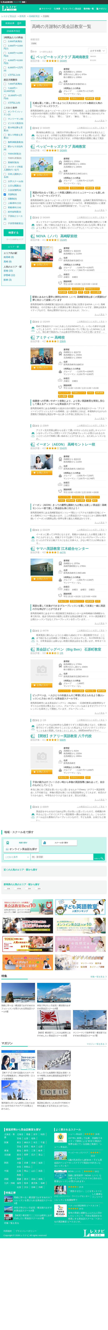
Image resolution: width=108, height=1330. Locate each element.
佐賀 (19, 1279)
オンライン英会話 (72, 9)
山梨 (40, 1238)
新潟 (19, 1246)
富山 (40, 1246)
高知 (33, 1271)
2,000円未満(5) (15, 41)
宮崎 (33, 1279)
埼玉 (35, 1234)
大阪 (19, 1254)
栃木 (33, 1238)
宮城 (19, 1230)
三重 (33, 1242)
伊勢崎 (19, 978)
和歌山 (27, 1258)
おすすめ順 (95, 50)
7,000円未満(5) (15, 84)
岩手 (35, 1226)
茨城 (19, 1238)
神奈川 (27, 1234)
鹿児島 (34, 1275)
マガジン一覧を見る (95, 1136)
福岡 (19, 1275)
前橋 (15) (8, 271)
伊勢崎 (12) (9, 275)
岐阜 (40, 1242)
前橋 (8, 978)
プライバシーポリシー (26, 1323)
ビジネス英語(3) (15, 123)
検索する (13, 232)
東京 (19, 1234)
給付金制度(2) (14, 212)
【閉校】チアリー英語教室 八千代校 (66, 821)
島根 (19, 1267)
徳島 (40, 1271)
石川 (33, 1246)
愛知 (19, 1242)
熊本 (26, 1275)
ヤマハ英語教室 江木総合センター (65, 608)
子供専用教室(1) (15, 223)
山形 (26, 1230)
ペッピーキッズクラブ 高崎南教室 (65, 60)
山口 (33, 1262)
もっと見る (97, 126)
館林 (42, 978)
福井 (19, 1250)
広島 (19, 1262)
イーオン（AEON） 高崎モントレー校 (68, 494)
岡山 (26, 1262)
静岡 (26, 1242)
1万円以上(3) (14, 75)
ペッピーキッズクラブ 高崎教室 (64, 159)
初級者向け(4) (14, 207)
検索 (57, 9)
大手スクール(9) (15, 181)
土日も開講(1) (14, 185)
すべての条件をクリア (14, 239)
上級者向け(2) (14, 203)
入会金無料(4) (14, 190)
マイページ (45, 9)
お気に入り (45, 88)
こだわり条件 (11, 945)
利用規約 (8, 1323)
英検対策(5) (13, 162)
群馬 (26, 1238)
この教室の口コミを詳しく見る (88, 133)
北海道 (20, 1226)
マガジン (102, 9)
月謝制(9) (12, 194)
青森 (28, 1226)
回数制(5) (12, 198)
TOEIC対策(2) (14, 153)
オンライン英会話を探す (23, 937)
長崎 (42, 1275)
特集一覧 (89, 9)
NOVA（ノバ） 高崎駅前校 (59, 259)
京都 (33, 1254)
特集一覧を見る (97, 1068)
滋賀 (40, 1254)
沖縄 (40, 1279)
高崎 (31, 978)
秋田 (42, 1226)
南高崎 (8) (9, 257)
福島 (33, 1230)
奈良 (19, 1258)
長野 (26, 1246)
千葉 (42, 1234)
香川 (26, 1271)
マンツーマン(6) (15, 119)
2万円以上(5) (14, 102)
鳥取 (40, 1262)
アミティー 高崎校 (53, 377)
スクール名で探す (61, 931)
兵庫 (26, 1254)
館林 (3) (8, 280)
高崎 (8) (8, 261)
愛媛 (19, 1271)
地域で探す (23, 931)
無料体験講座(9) (15, 142)
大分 (26, 1279)
